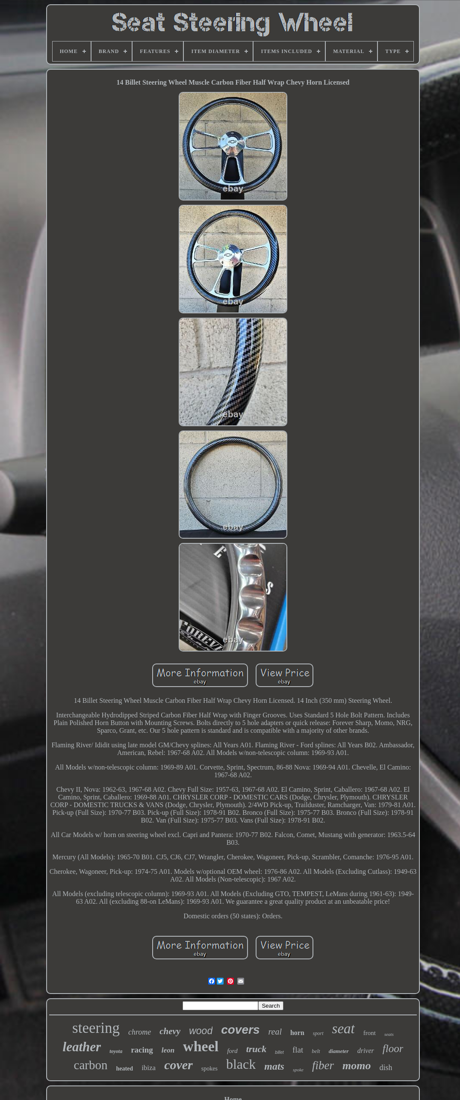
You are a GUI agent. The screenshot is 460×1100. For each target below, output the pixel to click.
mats (274, 1066)
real (274, 1031)
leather (82, 1046)
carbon (91, 1065)
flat (297, 1049)
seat (343, 1028)
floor (393, 1048)
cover (178, 1065)
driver (365, 1050)
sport (318, 1033)
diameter (339, 1051)
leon (168, 1050)
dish (385, 1067)
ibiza (149, 1068)
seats (389, 1034)
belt (316, 1051)
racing (142, 1049)
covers (240, 1029)
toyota (115, 1051)
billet (279, 1052)
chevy (169, 1031)
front (369, 1032)
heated (124, 1068)
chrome (139, 1032)
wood (200, 1030)
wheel (200, 1046)
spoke (298, 1069)
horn (297, 1032)
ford (232, 1050)
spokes (209, 1068)
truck (256, 1049)
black (241, 1064)
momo (356, 1065)
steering (96, 1028)
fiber (323, 1065)
